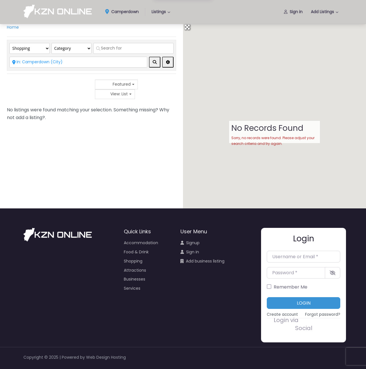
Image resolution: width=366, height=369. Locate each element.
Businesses (134, 279)
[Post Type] (29, 48)
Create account (282, 314)
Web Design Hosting (106, 357)
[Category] (71, 48)
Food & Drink (136, 252)
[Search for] (133, 48)
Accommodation (141, 243)
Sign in (293, 12)
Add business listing (202, 261)
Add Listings (322, 12)
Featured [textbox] (122, 84)
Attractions (135, 270)
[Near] (78, 62)
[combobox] (116, 84)
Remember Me (290, 287)
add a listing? (30, 117)
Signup (190, 243)
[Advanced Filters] (168, 62)
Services (132, 288)
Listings (159, 12)
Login (304, 303)
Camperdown (124, 12)
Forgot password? (322, 314)
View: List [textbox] (119, 94)
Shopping (133, 261)
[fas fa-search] (154, 62)
